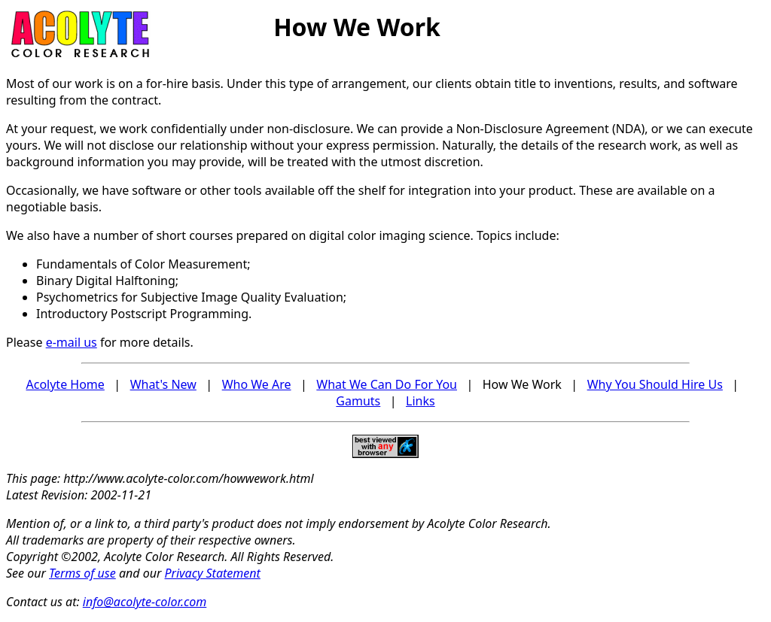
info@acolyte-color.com (145, 601)
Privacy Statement (213, 573)
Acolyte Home (65, 384)
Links (420, 401)
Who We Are (256, 384)
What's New (163, 384)
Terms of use (82, 573)
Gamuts (358, 401)
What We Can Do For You (386, 384)
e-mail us (71, 342)
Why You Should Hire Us (655, 384)
